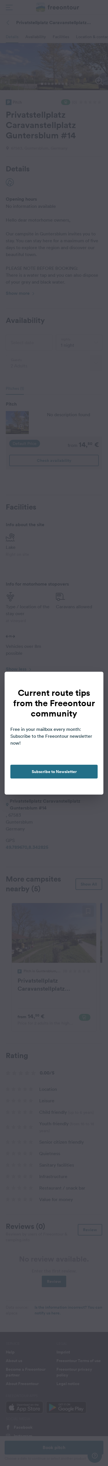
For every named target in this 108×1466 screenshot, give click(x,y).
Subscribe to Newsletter (54, 771)
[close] (93, 682)
